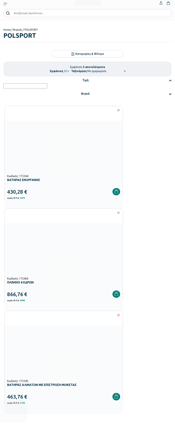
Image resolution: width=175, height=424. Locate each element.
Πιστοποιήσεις (96, 322)
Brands (92, 333)
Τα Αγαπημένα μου (155, 322)
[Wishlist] (52, 110)
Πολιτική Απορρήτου (129, 264)
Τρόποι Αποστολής (127, 328)
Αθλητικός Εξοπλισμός (72, 375)
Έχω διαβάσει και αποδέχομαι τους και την (129, 262)
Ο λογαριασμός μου (156, 317)
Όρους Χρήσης (148, 260)
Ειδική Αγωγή (67, 381)
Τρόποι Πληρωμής (127, 322)
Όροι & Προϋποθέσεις (129, 339)
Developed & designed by (87, 419)
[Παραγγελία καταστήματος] (106, 71)
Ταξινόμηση (79, 71)
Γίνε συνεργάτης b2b (99, 344)
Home (7, 29)
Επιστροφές (124, 333)
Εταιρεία (93, 317)
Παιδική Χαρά (67, 370)
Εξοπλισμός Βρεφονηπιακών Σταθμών (69, 326)
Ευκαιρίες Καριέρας (99, 339)
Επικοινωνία (152, 328)
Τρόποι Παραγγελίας (128, 317)
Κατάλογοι (94, 328)
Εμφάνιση (56, 71)
